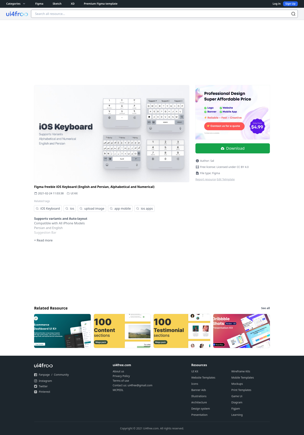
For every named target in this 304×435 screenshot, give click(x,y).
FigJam (235, 408)
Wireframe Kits (240, 371)
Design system (200, 408)
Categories (16, 4)
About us (118, 371)
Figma (39, 3)
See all (265, 308)
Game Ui (236, 396)
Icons (194, 384)
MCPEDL (118, 390)
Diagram (236, 402)
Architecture (199, 402)
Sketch (57, 3)
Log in (277, 3)
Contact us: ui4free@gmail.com (132, 385)
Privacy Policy (121, 376)
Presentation (199, 415)
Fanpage (44, 374)
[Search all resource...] (164, 14)
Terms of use (121, 380)
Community (61, 374)
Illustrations (198, 396)
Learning (237, 415)
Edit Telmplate (226, 179)
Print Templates (241, 390)
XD (72, 3)
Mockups (237, 384)
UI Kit (74, 193)
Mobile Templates (242, 377)
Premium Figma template (100, 3)
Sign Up (290, 3)
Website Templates (203, 377)
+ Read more (43, 240)
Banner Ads (198, 390)
